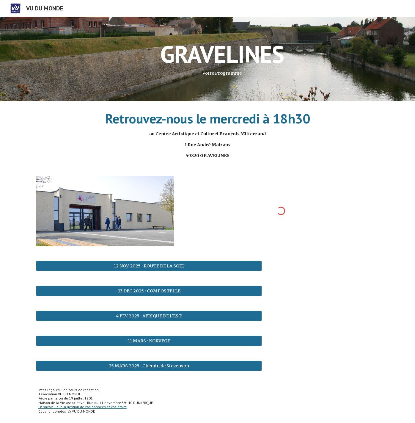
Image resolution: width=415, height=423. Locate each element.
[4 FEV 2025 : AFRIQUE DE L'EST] (149, 316)
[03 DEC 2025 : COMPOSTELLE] (149, 291)
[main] (222, 58)
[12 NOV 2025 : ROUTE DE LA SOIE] (149, 266)
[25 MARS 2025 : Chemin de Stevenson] (149, 366)
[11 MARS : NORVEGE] (149, 341)
